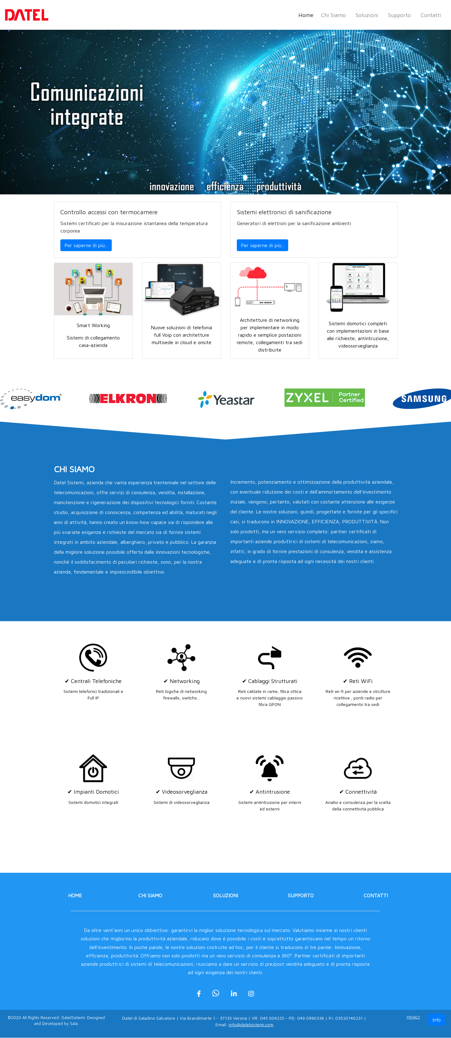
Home (307, 14)
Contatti (431, 15)
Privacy (413, 1017)
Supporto (399, 15)
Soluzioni (367, 15)
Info (436, 1019)
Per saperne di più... (86, 245)
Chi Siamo (333, 15)
